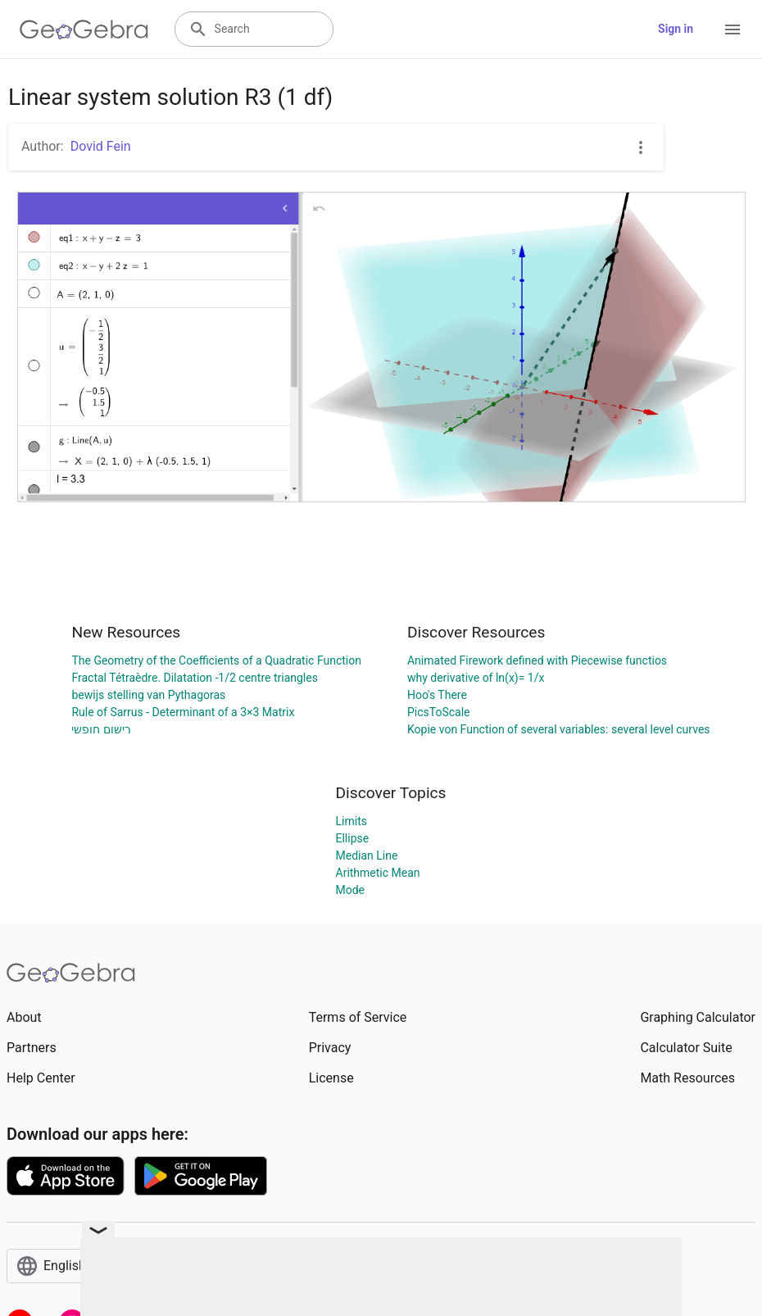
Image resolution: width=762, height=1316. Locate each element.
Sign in (675, 28)
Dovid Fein (100, 146)
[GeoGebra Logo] (84, 29)
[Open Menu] (732, 29)
